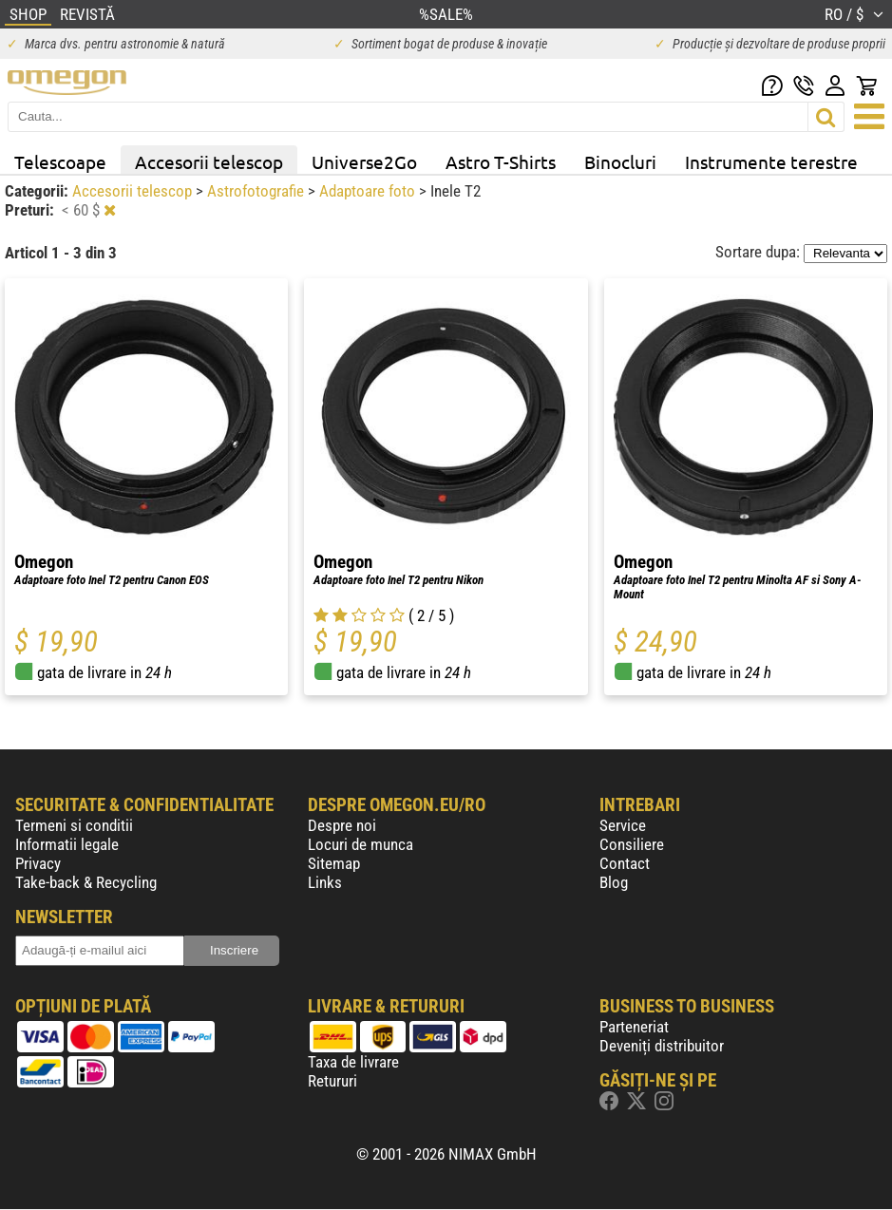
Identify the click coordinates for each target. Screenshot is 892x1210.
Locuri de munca (360, 844)
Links (325, 882)
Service (622, 825)
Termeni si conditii (74, 825)
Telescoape (60, 161)
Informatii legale (67, 844)
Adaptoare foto (369, 190)
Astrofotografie (257, 190)
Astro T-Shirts (501, 161)
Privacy (38, 863)
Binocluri (620, 161)
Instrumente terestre (771, 161)
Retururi (332, 1080)
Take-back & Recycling (86, 882)
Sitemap (334, 863)
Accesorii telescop (209, 161)
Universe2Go (364, 161)
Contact (624, 863)
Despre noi (342, 825)
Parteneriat (634, 1026)
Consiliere (631, 844)
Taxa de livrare (353, 1061)
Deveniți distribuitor (661, 1045)
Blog (613, 882)
